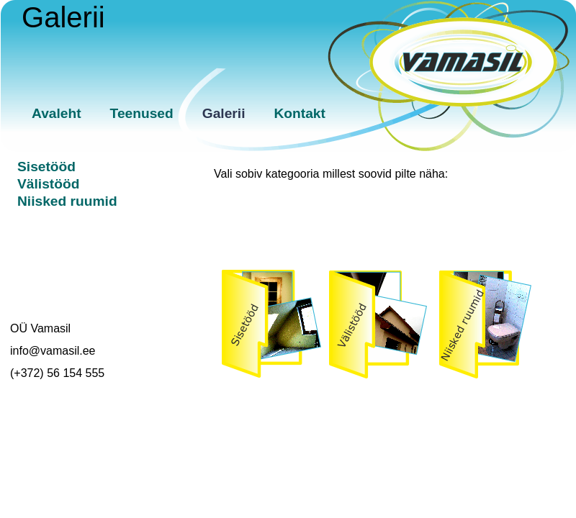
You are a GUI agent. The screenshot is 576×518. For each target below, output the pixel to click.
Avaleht (56, 113)
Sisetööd (46, 166)
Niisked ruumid (67, 201)
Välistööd (48, 183)
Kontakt (299, 113)
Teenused (142, 113)
